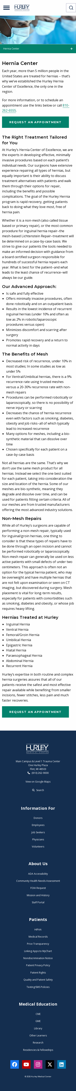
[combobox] (71, 7)
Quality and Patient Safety (38, 979)
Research (38, 1042)
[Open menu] (6, 7)
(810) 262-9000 (38, 773)
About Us (38, 863)
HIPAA (38, 929)
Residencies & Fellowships (38, 1050)
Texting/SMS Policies (38, 987)
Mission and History (38, 895)
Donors (38, 818)
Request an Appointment (35, 122)
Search (38, 790)
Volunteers (38, 846)
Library (38, 1028)
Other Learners (38, 1035)
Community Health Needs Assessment (38, 881)
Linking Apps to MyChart (38, 951)
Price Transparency (38, 943)
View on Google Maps (38, 781)
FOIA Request (38, 888)
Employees (38, 825)
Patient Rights (38, 972)
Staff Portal (38, 902)
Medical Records (38, 936)
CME (38, 1014)
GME (38, 1021)
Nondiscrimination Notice (38, 958)
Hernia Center (11, 48)
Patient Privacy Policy (38, 965)
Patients (38, 919)
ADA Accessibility (38, 873)
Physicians (38, 839)
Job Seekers (38, 832)
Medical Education (38, 1004)
